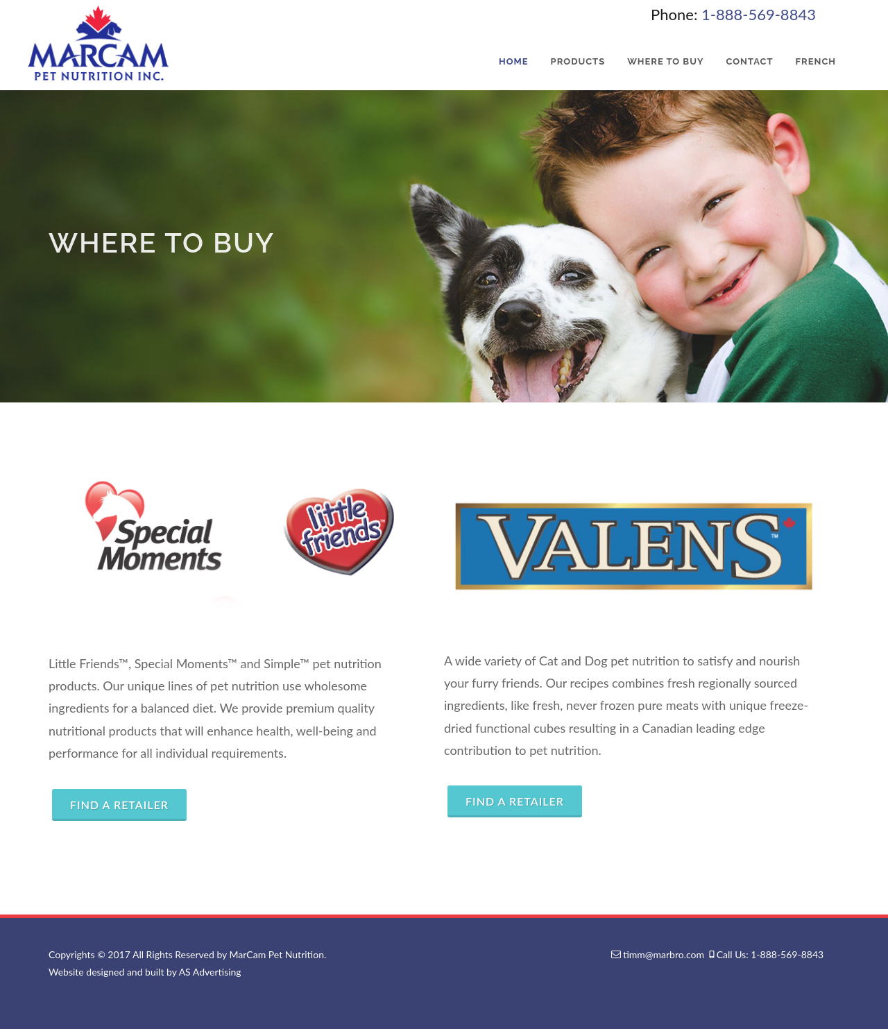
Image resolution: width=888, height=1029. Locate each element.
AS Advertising (210, 972)
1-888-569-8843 (758, 14)
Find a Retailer (119, 804)
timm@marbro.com (663, 954)
